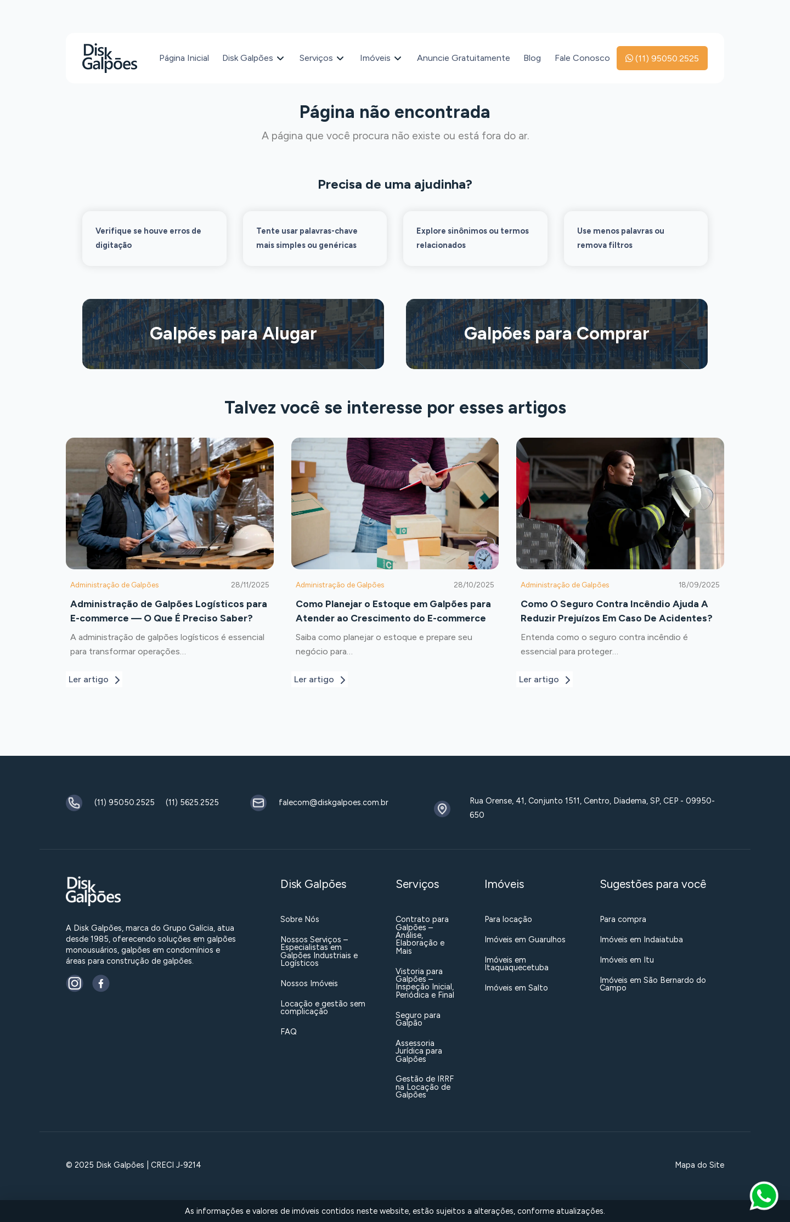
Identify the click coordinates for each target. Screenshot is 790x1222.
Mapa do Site (699, 1165)
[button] (764, 1196)
